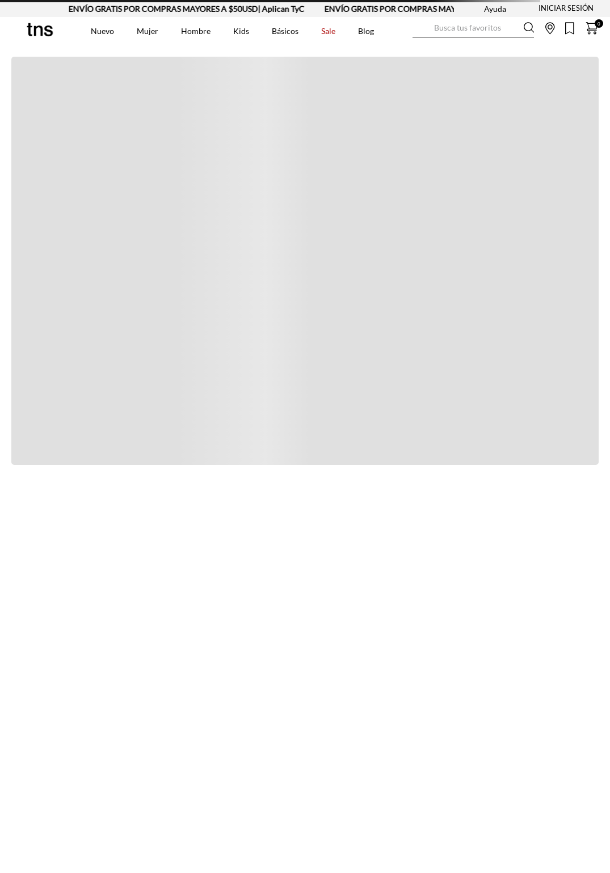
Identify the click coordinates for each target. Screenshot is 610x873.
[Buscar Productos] (421, 28)
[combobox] (473, 28)
